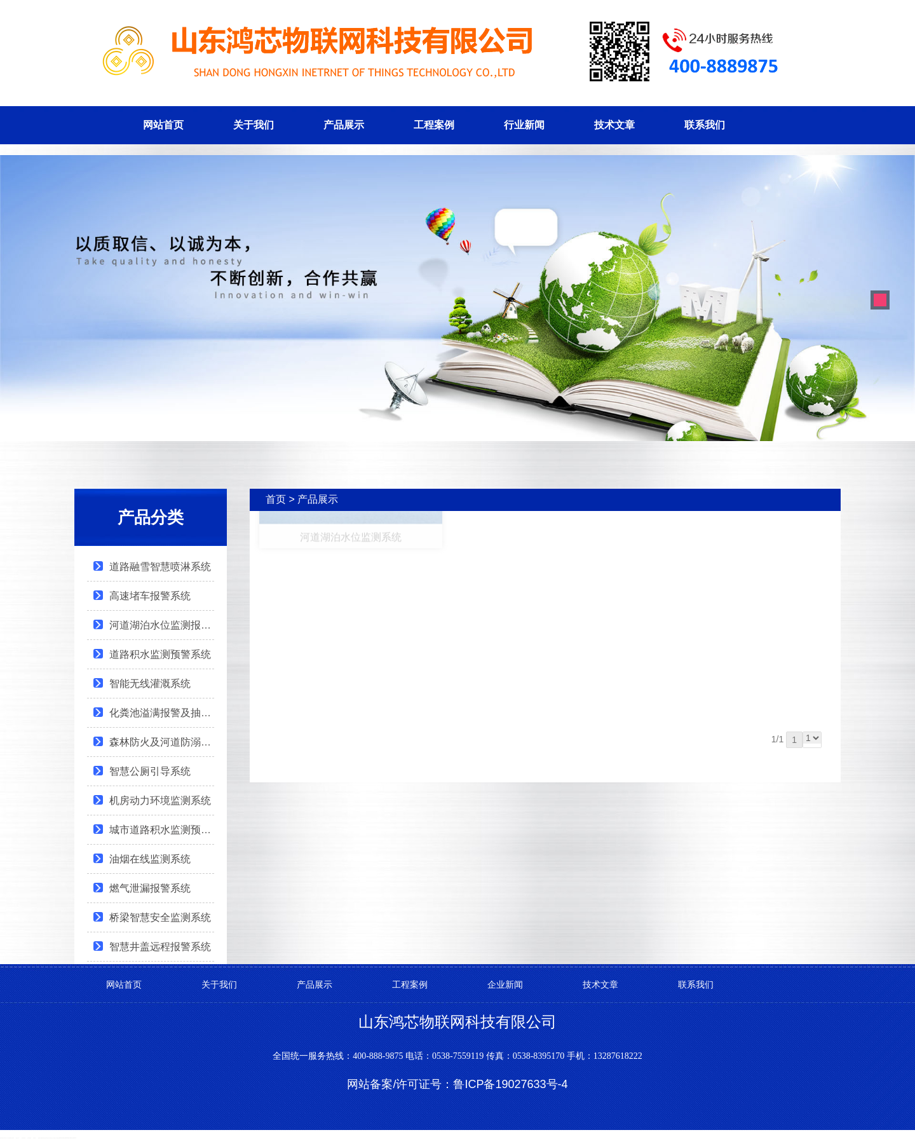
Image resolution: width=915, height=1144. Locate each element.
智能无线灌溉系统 (150, 683)
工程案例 (434, 124)
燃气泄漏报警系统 (150, 888)
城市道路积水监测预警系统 (161, 829)
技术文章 (614, 124)
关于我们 (253, 124)
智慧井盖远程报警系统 (160, 946)
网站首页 (163, 124)
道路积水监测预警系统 (160, 654)
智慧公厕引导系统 (150, 771)
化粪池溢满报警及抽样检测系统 (161, 712)
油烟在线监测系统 (150, 859)
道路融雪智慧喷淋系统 (160, 566)
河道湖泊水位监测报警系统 (161, 625)
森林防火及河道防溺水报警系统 (161, 742)
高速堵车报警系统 (150, 595)
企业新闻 (505, 984)
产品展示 (343, 124)
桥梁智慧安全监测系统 (160, 917)
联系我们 (704, 124)
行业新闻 (524, 124)
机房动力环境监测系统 (160, 800)
